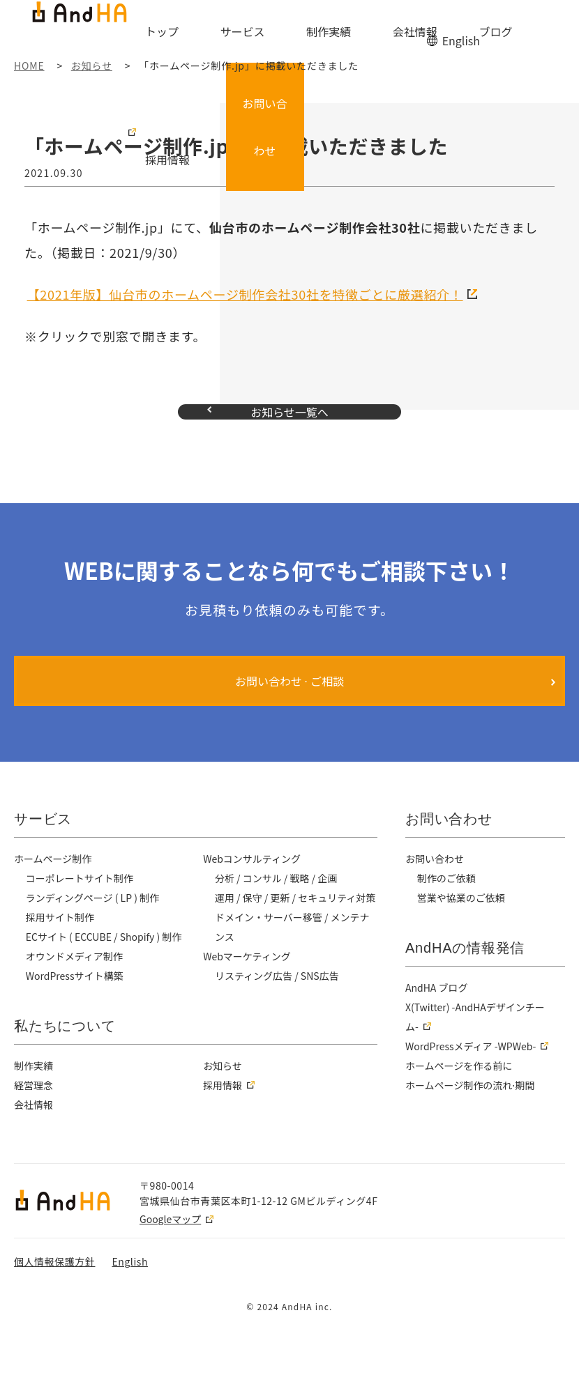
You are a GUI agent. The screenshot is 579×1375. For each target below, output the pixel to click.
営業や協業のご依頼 (462, 925)
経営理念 (34, 1132)
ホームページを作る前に (459, 1093)
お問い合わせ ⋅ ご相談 (289, 709)
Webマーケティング (247, 1004)
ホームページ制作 (53, 886)
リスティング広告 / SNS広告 (278, 1023)
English (460, 13)
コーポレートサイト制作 (80, 906)
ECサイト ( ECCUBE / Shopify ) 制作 (107, 964)
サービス (253, 33)
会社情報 (356, 33)
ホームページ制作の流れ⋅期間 (471, 1113)
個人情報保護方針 (54, 1309)
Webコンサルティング (253, 886)
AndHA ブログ (437, 1015)
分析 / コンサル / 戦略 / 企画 (278, 906)
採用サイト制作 (61, 945)
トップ (207, 33)
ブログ (403, 33)
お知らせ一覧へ (289, 425)
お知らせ (223, 1113)
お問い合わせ (540, 24)
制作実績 (305, 33)
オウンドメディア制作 (75, 984)
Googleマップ (170, 1266)
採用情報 (449, 33)
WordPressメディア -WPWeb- (472, 1074)
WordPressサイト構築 (76, 1004)
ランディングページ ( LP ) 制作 (94, 925)
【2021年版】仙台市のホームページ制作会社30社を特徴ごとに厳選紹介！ (245, 294)
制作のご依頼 (447, 906)
